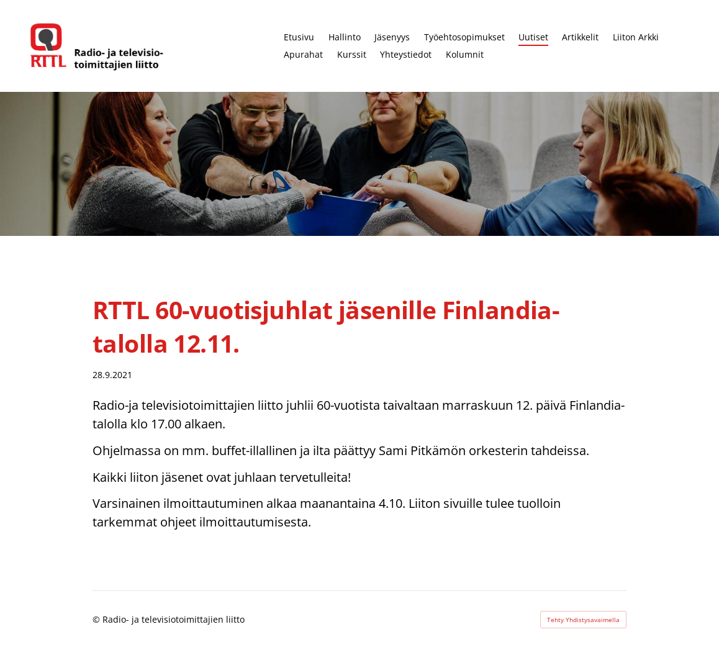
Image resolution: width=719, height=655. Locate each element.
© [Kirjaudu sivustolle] (97, 619)
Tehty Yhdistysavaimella (583, 619)
